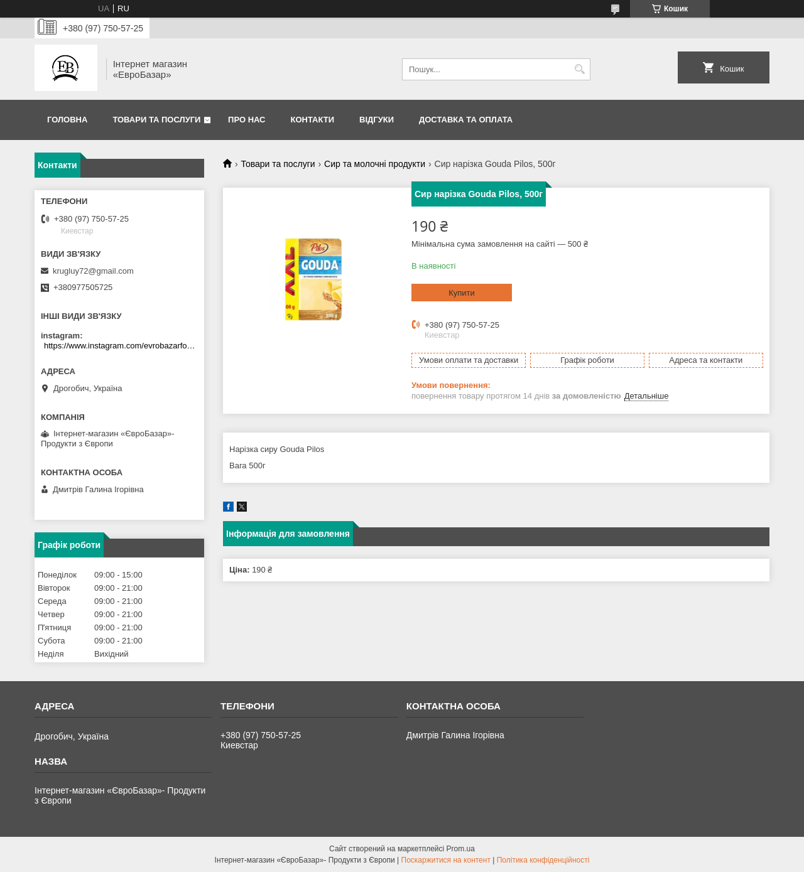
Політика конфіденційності (543, 860)
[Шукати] (579, 69)
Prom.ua (461, 848)
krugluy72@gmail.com (93, 271)
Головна (67, 119)
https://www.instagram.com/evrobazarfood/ (121, 345)
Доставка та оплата (466, 119)
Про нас (246, 119)
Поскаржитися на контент (446, 860)
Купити (461, 293)
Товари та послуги (156, 119)
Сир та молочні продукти (374, 164)
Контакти (313, 119)
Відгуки (376, 119)
